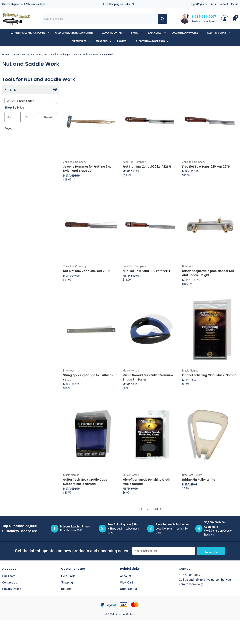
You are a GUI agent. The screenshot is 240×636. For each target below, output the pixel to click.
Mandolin (103, 41)
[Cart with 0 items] (234, 18)
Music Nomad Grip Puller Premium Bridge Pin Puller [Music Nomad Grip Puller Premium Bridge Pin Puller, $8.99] (148, 377)
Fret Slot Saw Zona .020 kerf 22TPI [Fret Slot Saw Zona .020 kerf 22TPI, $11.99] (206, 167)
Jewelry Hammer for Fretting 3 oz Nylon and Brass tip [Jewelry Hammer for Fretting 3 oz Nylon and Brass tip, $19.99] (87, 169)
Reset (8, 129)
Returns (66, 589)
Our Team (8, 576)
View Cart (126, 582)
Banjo (136, 32)
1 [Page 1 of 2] (141, 509)
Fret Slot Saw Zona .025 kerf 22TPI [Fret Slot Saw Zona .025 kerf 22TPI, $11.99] (147, 167)
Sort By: (11, 101)
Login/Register (198, 4)
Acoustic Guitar (113, 32)
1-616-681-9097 (203, 16)
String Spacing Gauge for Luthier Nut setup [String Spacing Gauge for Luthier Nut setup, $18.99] (90, 377)
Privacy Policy (11, 589)
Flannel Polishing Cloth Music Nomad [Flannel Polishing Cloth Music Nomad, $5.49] (209, 375)
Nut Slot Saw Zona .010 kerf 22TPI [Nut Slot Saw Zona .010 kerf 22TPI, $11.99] (146, 271)
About (234, 4)
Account (125, 576)
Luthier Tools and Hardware (29, 32)
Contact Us (9, 582)
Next (156, 509)
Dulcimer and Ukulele (186, 32)
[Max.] (31, 117)
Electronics (81, 41)
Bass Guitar (157, 32)
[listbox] (36, 101)
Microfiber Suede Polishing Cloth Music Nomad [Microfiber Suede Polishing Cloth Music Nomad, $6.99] (146, 482)
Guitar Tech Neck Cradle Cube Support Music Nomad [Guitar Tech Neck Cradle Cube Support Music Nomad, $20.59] (85, 482)
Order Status (128, 589)
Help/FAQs (68, 576)
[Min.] (12, 117)
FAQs (213, 4)
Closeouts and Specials (152, 41)
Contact (223, 4)
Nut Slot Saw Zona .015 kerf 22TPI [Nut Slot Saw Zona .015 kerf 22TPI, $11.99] (86, 271)
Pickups (123, 41)
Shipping (67, 582)
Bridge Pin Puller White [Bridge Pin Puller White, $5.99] (198, 480)
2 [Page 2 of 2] (148, 509)
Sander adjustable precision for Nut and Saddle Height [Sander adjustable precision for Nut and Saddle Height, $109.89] (208, 273)
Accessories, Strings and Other (75, 32)
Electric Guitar (218, 32)
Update (48, 117)
